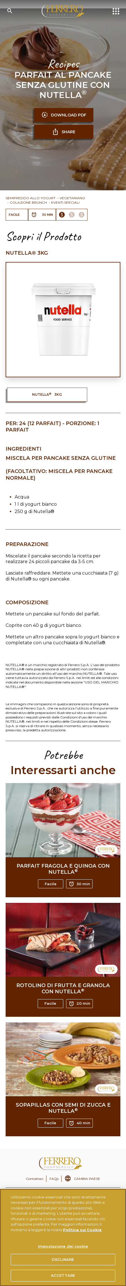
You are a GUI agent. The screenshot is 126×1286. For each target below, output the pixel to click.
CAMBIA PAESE (87, 1179)
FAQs (54, 1179)
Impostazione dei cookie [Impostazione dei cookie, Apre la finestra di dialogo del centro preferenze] (63, 1246)
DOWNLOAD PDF (63, 115)
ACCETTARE (63, 1275)
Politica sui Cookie (82, 1230)
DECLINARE (63, 1259)
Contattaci (34, 1179)
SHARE (63, 131)
